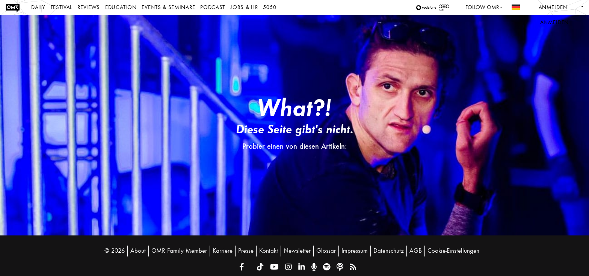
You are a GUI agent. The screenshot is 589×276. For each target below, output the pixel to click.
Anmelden (553, 7)
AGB (415, 251)
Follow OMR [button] (482, 7)
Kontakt (268, 251)
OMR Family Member (179, 251)
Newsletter (297, 251)
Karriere (223, 251)
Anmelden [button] (554, 22)
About (138, 251)
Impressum (354, 251)
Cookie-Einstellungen (453, 251)
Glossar (326, 251)
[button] (427, 7)
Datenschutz (388, 251)
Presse (246, 251)
